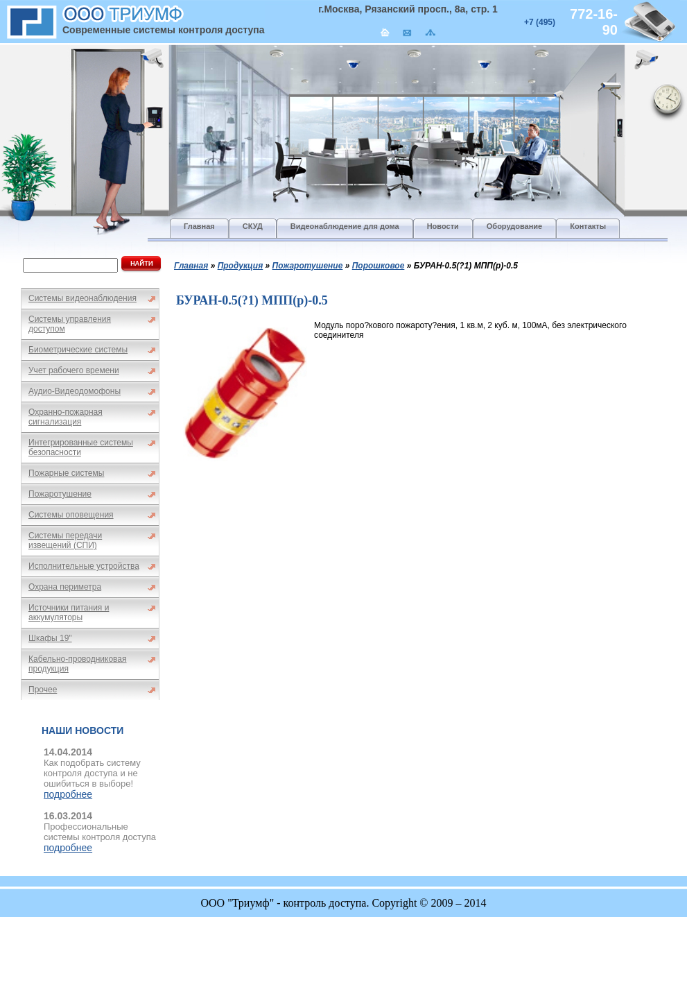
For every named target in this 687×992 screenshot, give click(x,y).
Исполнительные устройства (83, 566)
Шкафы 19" (50, 638)
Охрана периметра (64, 587)
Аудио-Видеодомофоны (74, 391)
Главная (191, 266)
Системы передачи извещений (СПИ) (65, 540)
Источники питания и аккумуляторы (68, 612)
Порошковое (378, 266)
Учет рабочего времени (73, 370)
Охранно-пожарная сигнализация (65, 417)
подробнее (68, 794)
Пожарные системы (66, 473)
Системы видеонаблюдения (82, 298)
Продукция (240, 266)
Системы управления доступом (69, 324)
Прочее (42, 689)
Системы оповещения (71, 515)
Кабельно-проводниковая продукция (77, 664)
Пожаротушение (60, 494)
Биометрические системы (78, 349)
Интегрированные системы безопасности (80, 447)
